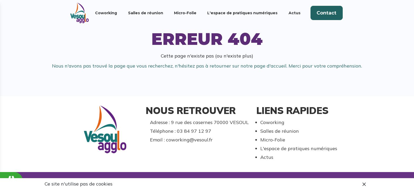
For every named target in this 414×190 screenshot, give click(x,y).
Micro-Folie (185, 13)
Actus (294, 13)
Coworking (106, 13)
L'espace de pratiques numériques (242, 13)
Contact (326, 13)
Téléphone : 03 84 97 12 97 (180, 131)
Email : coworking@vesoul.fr (181, 140)
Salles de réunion (145, 13)
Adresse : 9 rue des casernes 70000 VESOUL (199, 122)
